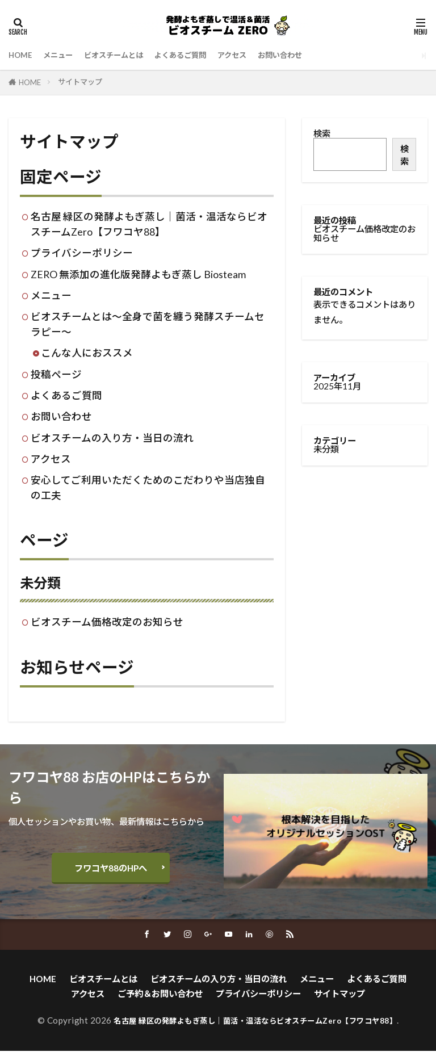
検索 (321, 133)
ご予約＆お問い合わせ (160, 995)
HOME (22, 55)
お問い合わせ (312, 55)
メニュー (64, 55)
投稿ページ (56, 374)
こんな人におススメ (87, 353)
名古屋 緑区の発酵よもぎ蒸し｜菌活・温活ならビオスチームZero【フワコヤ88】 (255, 1021)
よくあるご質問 (201, 55)
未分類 (40, 583)
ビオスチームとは (126, 55)
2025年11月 (337, 386)
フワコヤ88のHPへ (110, 868)
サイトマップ (80, 81)
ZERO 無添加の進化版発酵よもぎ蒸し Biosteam (138, 274)
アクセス (259, 55)
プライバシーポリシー (82, 253)
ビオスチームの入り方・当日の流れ (112, 438)
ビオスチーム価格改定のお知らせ (107, 622)
